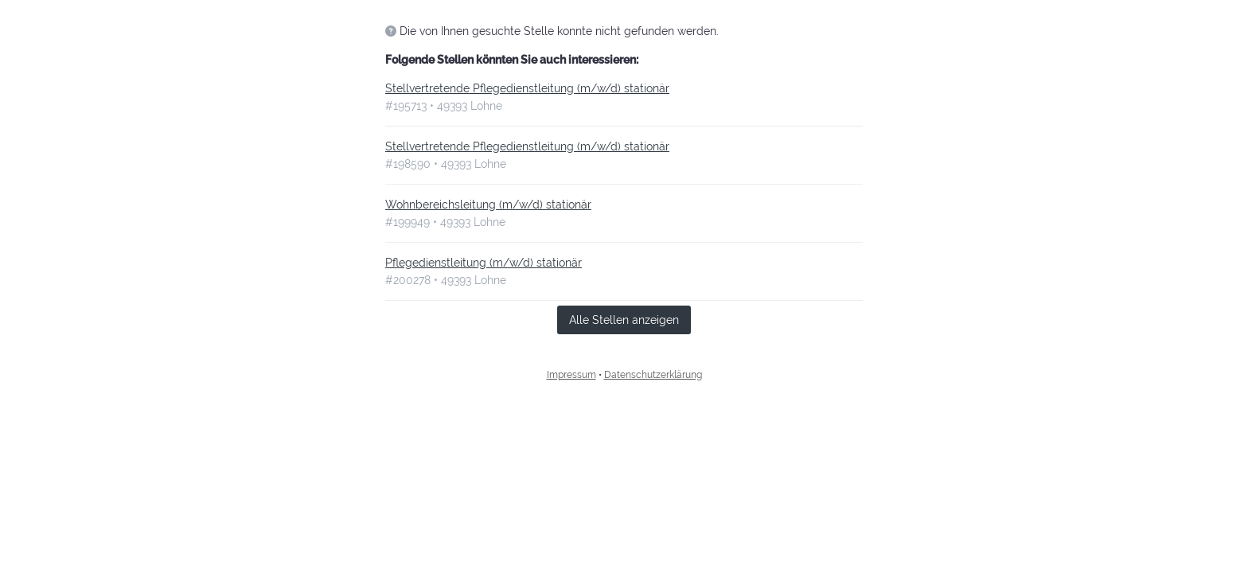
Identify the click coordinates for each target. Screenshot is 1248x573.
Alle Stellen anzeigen (624, 320)
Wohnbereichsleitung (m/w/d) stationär (488, 204)
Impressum (571, 374)
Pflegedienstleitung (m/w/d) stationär (483, 262)
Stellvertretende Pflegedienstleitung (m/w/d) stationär (527, 88)
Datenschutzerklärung (653, 374)
